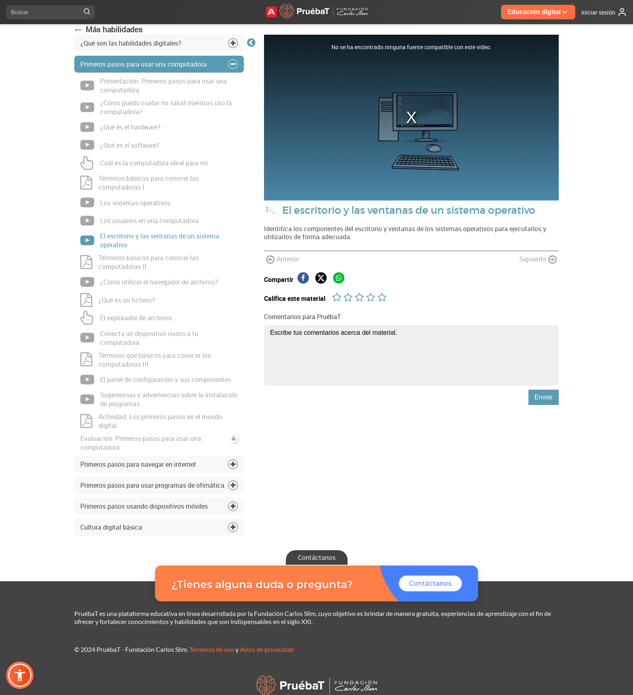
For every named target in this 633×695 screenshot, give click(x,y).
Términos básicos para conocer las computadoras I (139, 183)
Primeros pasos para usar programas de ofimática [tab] (152, 485)
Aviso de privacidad (266, 649)
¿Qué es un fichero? (117, 300)
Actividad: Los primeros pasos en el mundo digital (151, 421)
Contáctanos (316, 557)
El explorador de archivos (126, 318)
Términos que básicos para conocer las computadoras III (145, 360)
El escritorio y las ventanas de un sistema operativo (149, 240)
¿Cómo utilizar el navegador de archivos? (149, 282)
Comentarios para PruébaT (302, 316)
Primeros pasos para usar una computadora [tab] (143, 64)
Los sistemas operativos (125, 202)
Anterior (282, 260)
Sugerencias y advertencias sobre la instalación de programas (158, 399)
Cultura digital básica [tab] (111, 527)
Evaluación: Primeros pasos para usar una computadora (159, 443)
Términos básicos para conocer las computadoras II (139, 262)
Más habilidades (108, 29)
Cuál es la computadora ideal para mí (144, 163)
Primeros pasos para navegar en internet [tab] (138, 464)
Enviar (543, 397)
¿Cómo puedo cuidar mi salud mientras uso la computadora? (156, 107)
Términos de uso (211, 649)
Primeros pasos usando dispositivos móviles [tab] (144, 506)
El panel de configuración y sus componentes (155, 379)
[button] (19, 675)
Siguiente (538, 260)
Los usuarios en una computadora (139, 220)
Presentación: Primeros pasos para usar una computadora (153, 85)
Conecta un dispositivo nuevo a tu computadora (139, 338)
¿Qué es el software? (119, 145)
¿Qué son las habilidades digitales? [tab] (130, 43)
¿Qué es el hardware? (120, 127)
